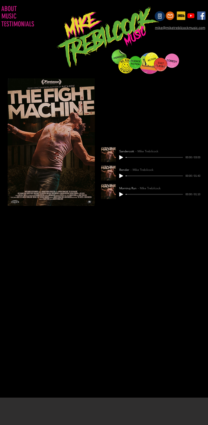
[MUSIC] (9, 16)
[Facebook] (201, 15)
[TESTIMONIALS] (18, 24)
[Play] (121, 157)
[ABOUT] (9, 8)
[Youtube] (191, 15)
